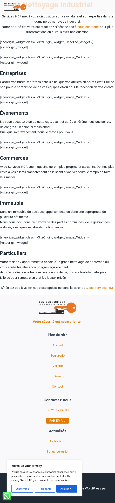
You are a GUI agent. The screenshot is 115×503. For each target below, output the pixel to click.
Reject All (45, 488)
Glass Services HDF (100, 288)
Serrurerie (57, 355)
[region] (44, 478)
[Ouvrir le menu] (107, 7)
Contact (57, 386)
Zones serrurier (57, 452)
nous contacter (88, 27)
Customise (22, 488)
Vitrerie (57, 366)
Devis (58, 376)
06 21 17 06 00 (57, 410)
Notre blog (57, 441)
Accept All (66, 488)
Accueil (57, 345)
